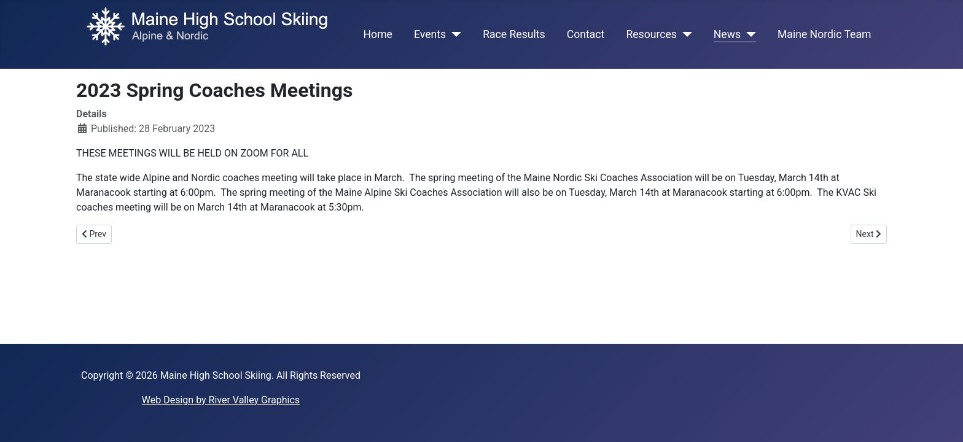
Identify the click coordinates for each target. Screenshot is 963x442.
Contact (586, 34)
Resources (651, 34)
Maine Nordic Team (824, 34)
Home (378, 34)
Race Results (514, 34)
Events (430, 34)
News (727, 34)
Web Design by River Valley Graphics (221, 400)
